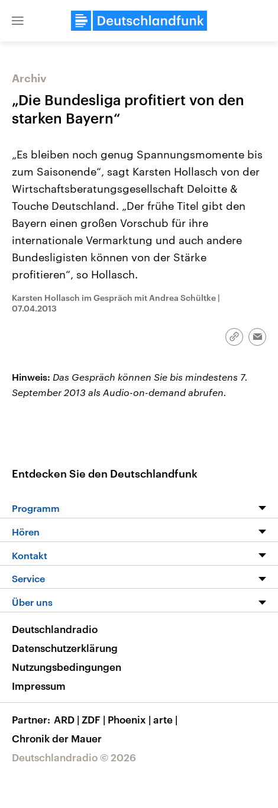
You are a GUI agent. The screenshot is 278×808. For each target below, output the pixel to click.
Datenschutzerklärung (65, 648)
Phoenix (130, 719)
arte (166, 719)
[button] (18, 21)
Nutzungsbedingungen (66, 667)
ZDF (95, 719)
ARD (68, 719)
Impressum (39, 686)
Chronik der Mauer (57, 738)
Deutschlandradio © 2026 (74, 757)
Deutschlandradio (55, 629)
